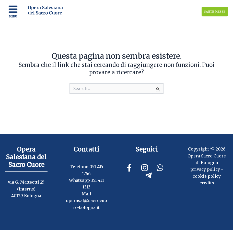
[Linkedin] (160, 168)
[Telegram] (148, 175)
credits (207, 182)
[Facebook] (129, 168)
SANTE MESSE (214, 11)
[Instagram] (144, 168)
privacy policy (205, 169)
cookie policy (207, 176)
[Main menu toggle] (13, 11)
